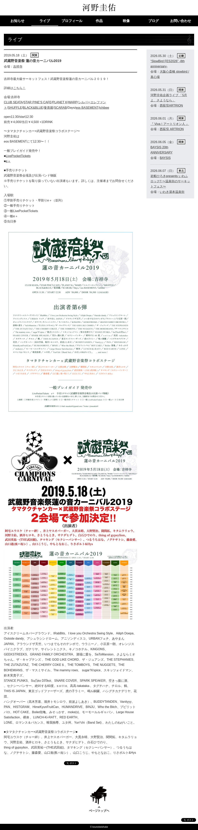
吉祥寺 (17, 66)
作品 (99, 21)
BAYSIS (165, 158)
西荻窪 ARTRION (172, 129)
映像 (126, 21)
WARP (72, 102)
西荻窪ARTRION (171, 105)
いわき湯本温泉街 (172, 191)
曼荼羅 (48, 107)
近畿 (181, 55)
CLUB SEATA (13, 102)
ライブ (44, 21)
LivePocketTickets (18, 156)
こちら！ (19, 88)
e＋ (8, 161)
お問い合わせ (180, 21)
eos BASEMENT (87, 107)
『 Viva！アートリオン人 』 (169, 124)
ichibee (104, 107)
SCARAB (60, 107)
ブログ (153, 21)
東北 (181, 170)
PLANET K (59, 102)
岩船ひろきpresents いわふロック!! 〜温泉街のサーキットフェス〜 (170, 181)
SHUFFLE (15, 107)
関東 (34, 55)
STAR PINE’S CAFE (38, 102)
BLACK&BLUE (33, 107)
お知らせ (17, 21)
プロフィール (71, 21)
